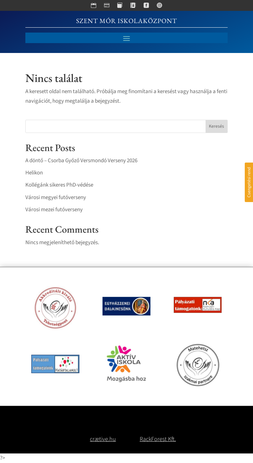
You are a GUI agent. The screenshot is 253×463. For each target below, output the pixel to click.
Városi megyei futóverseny (55, 197)
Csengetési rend (249, 182)
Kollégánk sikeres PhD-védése (59, 185)
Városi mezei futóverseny (54, 210)
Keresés (216, 126)
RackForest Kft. (158, 439)
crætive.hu (103, 439)
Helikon (34, 173)
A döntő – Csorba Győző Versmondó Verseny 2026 (81, 161)
